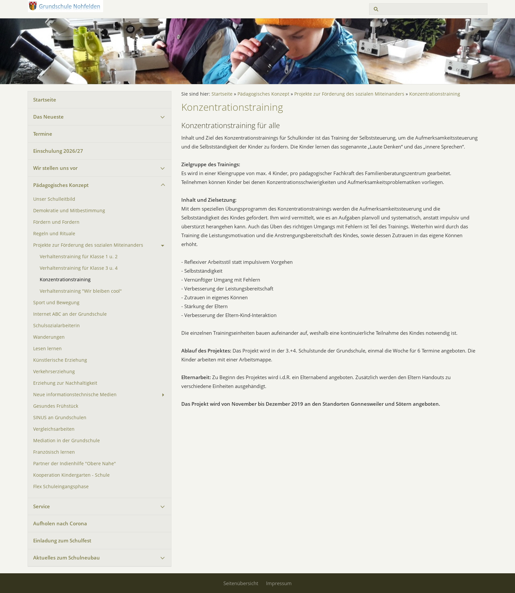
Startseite (44, 99)
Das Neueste (48, 116)
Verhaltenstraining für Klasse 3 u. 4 (79, 268)
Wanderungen (49, 337)
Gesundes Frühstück (55, 406)
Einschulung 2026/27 (58, 151)
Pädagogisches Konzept (61, 185)
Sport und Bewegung (56, 303)
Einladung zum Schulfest (62, 540)
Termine (42, 133)
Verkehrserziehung (54, 372)
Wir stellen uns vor (55, 168)
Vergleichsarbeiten (54, 429)
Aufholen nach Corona (60, 523)
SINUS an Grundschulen (59, 418)
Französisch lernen (54, 452)
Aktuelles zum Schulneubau (66, 557)
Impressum (279, 583)
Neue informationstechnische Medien (75, 395)
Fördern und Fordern (56, 222)
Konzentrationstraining (65, 280)
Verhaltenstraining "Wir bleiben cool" (81, 291)
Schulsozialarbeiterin (56, 326)
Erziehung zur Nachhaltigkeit (65, 383)
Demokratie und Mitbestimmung (69, 211)
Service (41, 506)
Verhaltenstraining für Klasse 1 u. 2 (79, 257)
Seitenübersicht (240, 583)
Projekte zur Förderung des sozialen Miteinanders (88, 245)
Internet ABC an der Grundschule (70, 314)
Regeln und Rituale (54, 234)
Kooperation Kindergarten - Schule (71, 475)
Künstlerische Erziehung (60, 360)
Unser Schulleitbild (54, 199)
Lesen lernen (47, 349)
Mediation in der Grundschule (66, 441)
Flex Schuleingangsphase (61, 487)
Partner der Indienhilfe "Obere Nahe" (74, 464)
